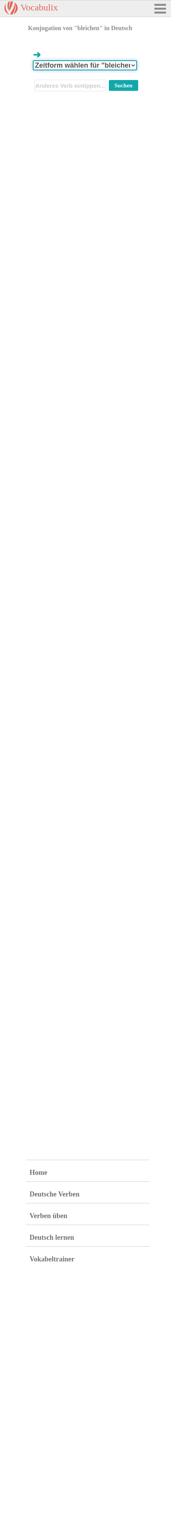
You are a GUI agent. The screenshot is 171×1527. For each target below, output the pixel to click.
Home (38, 1172)
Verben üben (49, 1216)
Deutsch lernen (52, 1237)
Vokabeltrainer (52, 1259)
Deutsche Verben (55, 1194)
